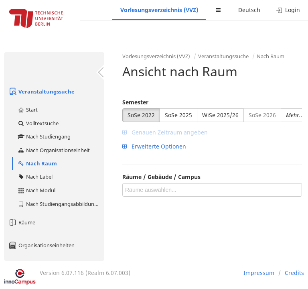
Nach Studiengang (44, 136)
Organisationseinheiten (41, 245)
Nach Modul (36, 190)
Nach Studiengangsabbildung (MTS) (60, 204)
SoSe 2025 (178, 115)
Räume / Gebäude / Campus (161, 177)
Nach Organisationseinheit (53, 150)
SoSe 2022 (141, 115)
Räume (21, 222)
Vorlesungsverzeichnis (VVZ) (159, 10)
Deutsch (249, 10)
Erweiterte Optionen (154, 146)
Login (288, 10)
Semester (135, 102)
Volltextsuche (38, 123)
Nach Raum (37, 163)
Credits (294, 273)
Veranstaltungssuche (41, 91)
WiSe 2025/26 (220, 115)
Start (27, 109)
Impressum (258, 273)
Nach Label (35, 176)
